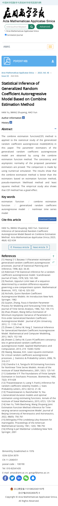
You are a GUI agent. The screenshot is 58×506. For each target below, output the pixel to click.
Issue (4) (5, 76)
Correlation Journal (14, 35)
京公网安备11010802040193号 (27, 488)
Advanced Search (45, 27)
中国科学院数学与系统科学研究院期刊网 (21, 2)
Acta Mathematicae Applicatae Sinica (22, 31)
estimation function (13, 201)
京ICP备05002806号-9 (29, 492)
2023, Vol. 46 (43, 72)
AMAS (6, 46)
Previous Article (19, 247)
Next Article (40, 247)
